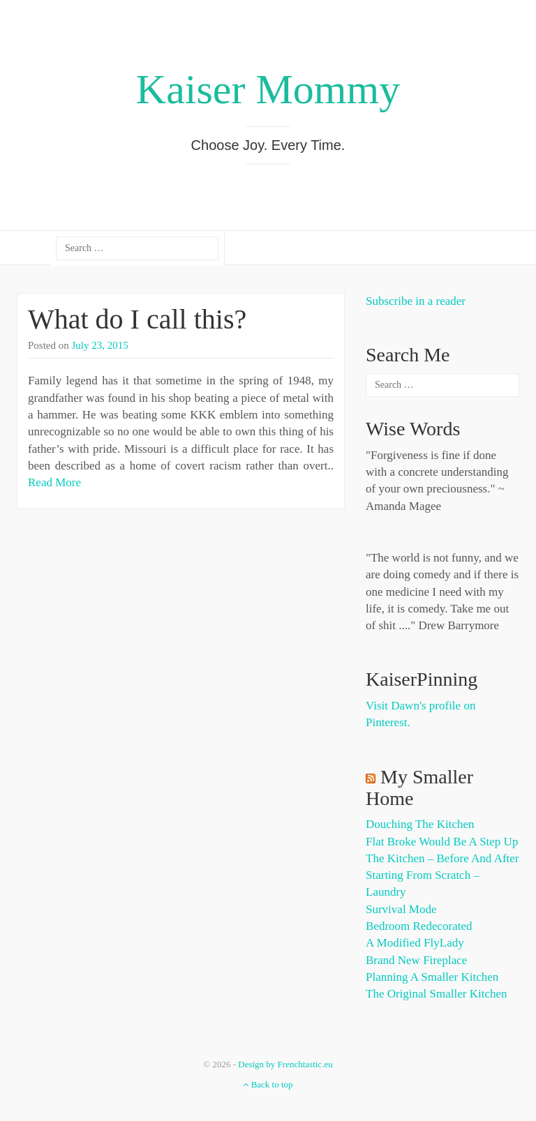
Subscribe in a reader (416, 301)
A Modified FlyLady (415, 942)
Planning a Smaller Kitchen (432, 977)
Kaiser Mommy (268, 89)
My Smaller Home (419, 787)
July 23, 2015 (100, 345)
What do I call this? (137, 319)
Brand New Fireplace (416, 960)
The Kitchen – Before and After (442, 858)
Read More (54, 482)
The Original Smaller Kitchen (436, 993)
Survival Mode (401, 909)
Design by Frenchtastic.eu (285, 1064)
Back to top (267, 1084)
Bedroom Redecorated (419, 926)
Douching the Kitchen (420, 824)
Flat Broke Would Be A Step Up (442, 841)
